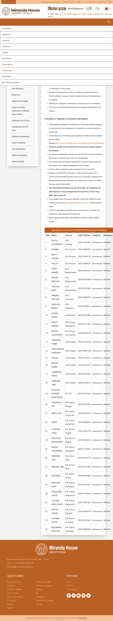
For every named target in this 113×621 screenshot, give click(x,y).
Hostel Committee (18, 143)
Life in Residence (18, 149)
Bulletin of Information (20, 137)
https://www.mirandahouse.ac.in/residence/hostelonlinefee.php (80, 145)
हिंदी (110, 2)
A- (13, 2)
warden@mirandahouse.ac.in (78, 205)
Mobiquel (82, 618)
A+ (4, 2)
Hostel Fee (16, 95)
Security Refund (18, 162)
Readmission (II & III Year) (20, 128)
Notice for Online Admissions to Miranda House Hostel (20, 110)
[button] (79, 2)
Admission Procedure (20, 101)
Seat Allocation (17, 89)
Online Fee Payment (19, 155)
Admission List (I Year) (20, 121)
